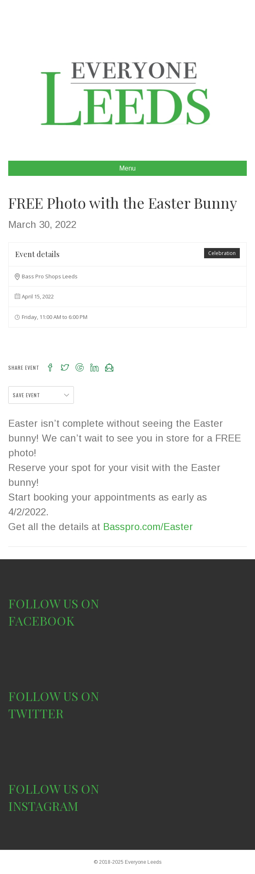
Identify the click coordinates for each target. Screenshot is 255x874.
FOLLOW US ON (53, 603)
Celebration (222, 253)
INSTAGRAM (43, 806)
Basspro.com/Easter (148, 526)
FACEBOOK (41, 620)
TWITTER (36, 713)
